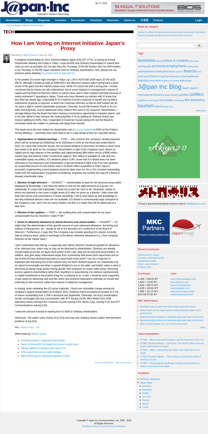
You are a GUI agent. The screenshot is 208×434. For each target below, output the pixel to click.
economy (159, 66)
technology (178, 100)
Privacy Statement (117, 426)
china (158, 61)
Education (147, 389)
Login (198, 20)
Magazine (44, 20)
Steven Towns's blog (33, 25)
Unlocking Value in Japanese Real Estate (43, 340)
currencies (193, 61)
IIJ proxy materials (83, 129)
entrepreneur (146, 71)
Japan (185, 87)
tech (37, 327)
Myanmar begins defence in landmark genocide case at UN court (171, 317)
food (199, 71)
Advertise (96, 20)
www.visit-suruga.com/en (183, 291)
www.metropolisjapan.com (183, 279)
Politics (145, 393)
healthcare (192, 76)
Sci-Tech (146, 396)
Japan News (146, 382)
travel (158, 106)
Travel (145, 407)
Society (145, 400)
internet (175, 80)
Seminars (113, 20)
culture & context (146, 32)
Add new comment (123, 362)
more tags (201, 110)
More (203, 327)
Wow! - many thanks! (148, 264)
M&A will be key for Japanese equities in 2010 (45, 356)
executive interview (194, 32)
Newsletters (13, 20)
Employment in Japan (148, 255)
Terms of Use (100, 426)
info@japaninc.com (195, 203)
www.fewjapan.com (180, 288)
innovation (155, 80)
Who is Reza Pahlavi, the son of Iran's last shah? (164, 324)
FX (159, 76)
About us (129, 20)
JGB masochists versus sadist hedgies (41, 352)
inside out (166, 80)
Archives (60, 20)
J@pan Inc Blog (27, 327)
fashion (179, 71)
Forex (153, 76)
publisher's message (148, 100)
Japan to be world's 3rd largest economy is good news (50, 344)
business (146, 60)
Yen (171, 106)
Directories (78, 20)
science (168, 35)
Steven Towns (29, 55)
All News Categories (150, 379)
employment (162, 32)
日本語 (144, 20)
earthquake (144, 66)
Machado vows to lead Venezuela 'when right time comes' (168, 306)
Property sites (144, 267)
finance (141, 35)
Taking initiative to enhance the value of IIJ (43, 348)
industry (150, 35)
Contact (158, 20)
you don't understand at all (151, 258)
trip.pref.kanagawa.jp (181, 285)
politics (159, 35)
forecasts (143, 76)
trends (166, 106)
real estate (166, 100)
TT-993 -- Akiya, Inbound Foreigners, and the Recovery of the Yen (172, 339)
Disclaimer (87, 426)
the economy (186, 35)
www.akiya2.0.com (180, 282)
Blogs (29, 20)
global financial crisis (174, 76)
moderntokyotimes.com (182, 294)
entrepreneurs (176, 32)
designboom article (147, 261)
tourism (146, 105)
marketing (175, 95)
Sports (145, 403)
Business (146, 386)
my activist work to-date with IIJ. (58, 73)
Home (9, 25)
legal (167, 95)
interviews (186, 80)
